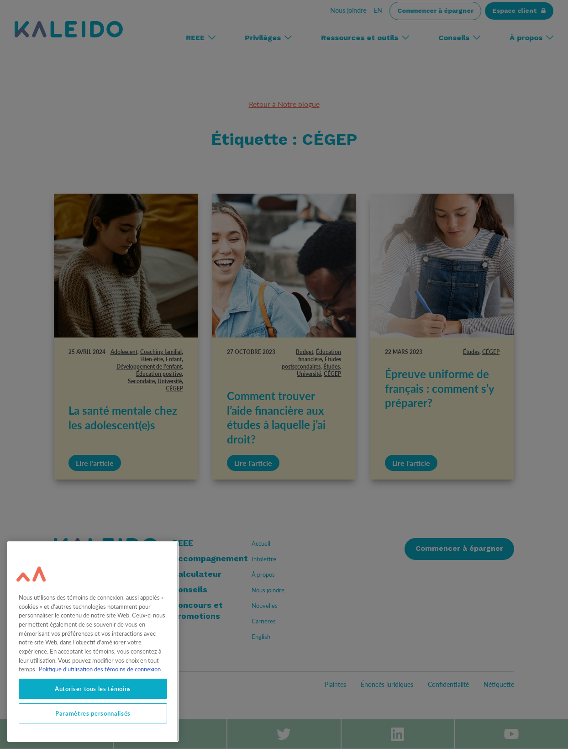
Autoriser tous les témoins (93, 688)
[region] (93, 641)
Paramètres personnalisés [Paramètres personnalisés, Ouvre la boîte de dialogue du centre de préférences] (93, 713)
